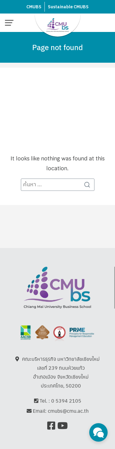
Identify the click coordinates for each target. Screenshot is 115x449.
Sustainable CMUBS (68, 6)
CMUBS (33, 6)
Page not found (57, 47)
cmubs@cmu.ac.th (68, 411)
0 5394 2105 (66, 400)
